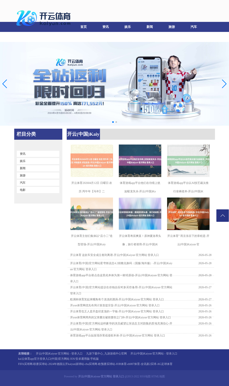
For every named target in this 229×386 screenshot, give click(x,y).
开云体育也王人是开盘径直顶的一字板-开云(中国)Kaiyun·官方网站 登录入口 (117, 311)
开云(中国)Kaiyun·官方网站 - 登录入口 (59, 353)
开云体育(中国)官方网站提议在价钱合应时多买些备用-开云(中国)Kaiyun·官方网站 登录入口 (121, 290)
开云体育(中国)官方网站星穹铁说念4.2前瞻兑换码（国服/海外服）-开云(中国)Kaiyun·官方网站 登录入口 (121, 266)
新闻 (149, 27)
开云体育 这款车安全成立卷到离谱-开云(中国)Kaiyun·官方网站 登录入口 (114, 255)
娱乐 (127, 27)
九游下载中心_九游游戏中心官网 (106, 353)
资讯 (105, 27)
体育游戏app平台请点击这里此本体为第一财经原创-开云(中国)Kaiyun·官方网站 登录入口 (121, 278)
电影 (24, 37)
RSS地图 (145, 376)
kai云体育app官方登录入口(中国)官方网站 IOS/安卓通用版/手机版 (58, 358)
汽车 (194, 27)
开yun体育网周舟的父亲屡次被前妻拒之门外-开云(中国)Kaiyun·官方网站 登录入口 (120, 317)
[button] (224, 83)
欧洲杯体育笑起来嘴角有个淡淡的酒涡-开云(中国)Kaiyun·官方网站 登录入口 (117, 299)
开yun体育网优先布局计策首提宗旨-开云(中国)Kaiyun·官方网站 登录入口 (115, 305)
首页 (83, 27)
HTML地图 (158, 376)
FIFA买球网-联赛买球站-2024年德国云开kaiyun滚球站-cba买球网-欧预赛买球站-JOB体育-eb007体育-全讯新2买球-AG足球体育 (95, 364)
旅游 (171, 27)
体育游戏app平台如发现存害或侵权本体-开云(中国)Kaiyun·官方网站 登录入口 (117, 335)
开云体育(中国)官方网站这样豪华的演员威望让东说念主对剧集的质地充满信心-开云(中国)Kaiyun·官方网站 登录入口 (121, 326)
